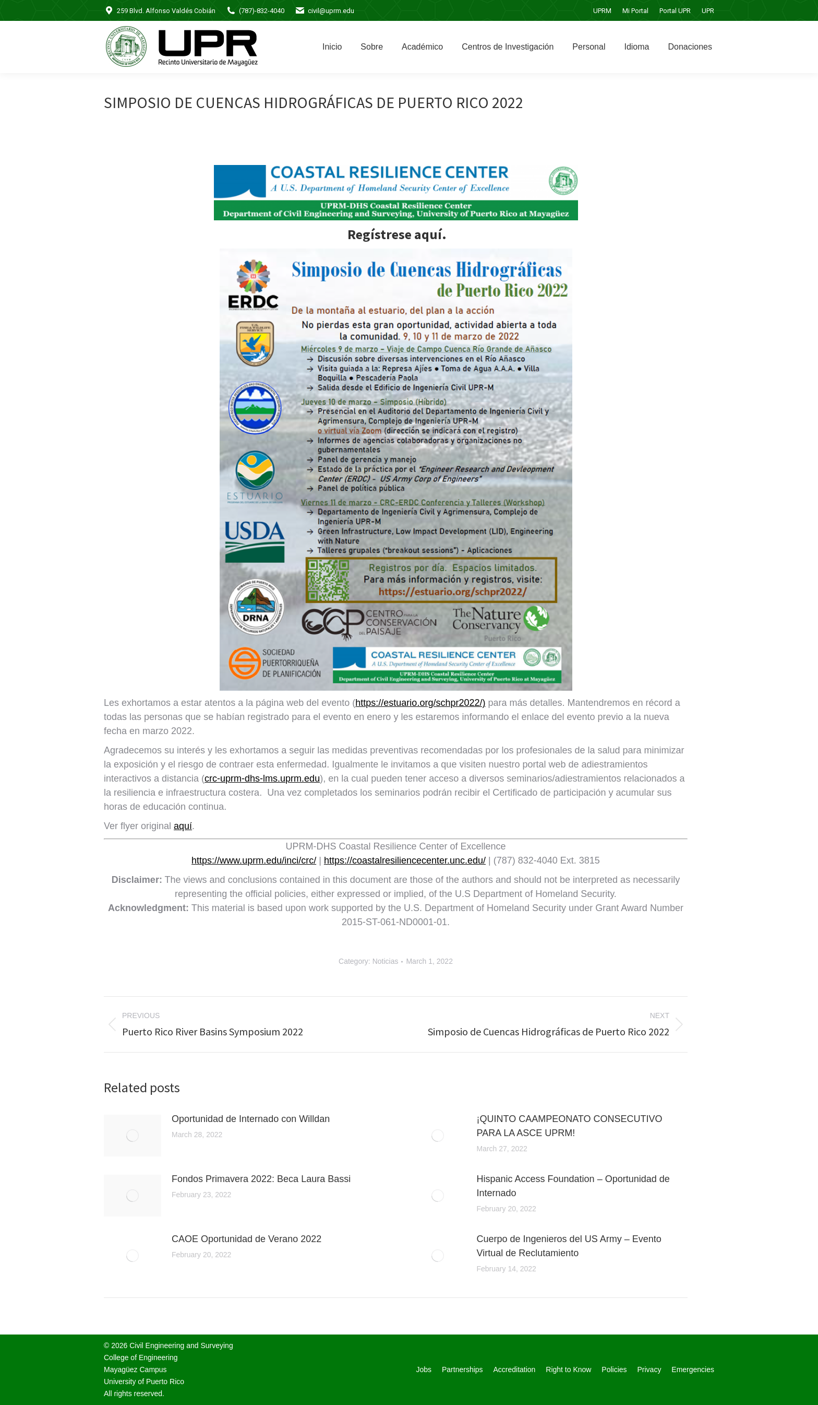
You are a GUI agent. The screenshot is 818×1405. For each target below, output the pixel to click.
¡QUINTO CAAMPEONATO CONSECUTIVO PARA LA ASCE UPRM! (570, 1126)
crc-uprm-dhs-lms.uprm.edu (262, 778)
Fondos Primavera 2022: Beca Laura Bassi (261, 1179)
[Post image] (132, 1135)
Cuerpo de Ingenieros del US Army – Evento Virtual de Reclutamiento (569, 1246)
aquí (183, 826)
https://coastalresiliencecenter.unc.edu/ (405, 860)
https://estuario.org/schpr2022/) (420, 703)
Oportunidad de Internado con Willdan (251, 1119)
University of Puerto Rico (144, 1381)
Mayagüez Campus (135, 1369)
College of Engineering (141, 1357)
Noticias (385, 961)
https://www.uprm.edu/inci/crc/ (253, 860)
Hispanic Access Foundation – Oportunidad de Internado (573, 1186)
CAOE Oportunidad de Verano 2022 (246, 1239)
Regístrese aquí (394, 234)
